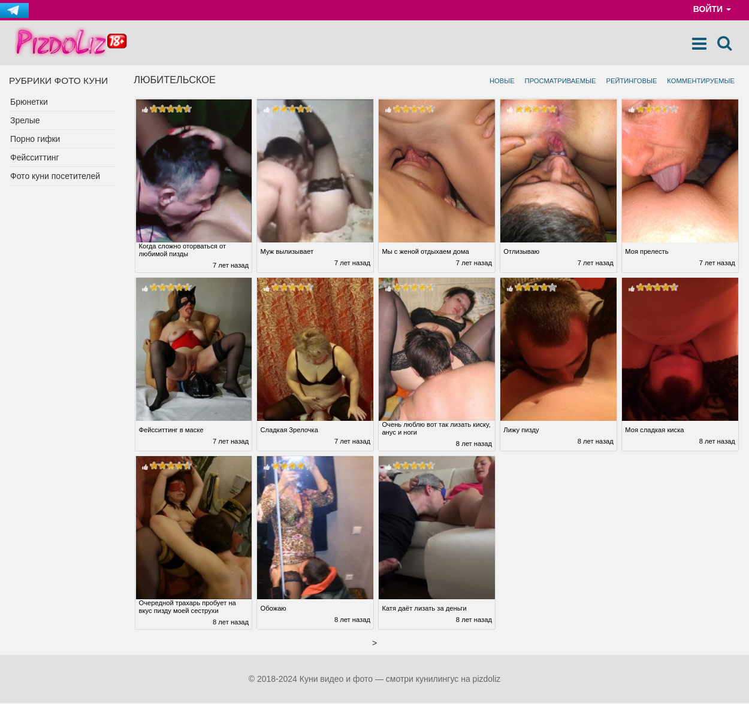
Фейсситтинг (34, 158)
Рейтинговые (631, 81)
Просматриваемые (560, 81)
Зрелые (25, 121)
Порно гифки (35, 139)
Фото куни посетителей (55, 176)
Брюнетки (29, 102)
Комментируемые (701, 81)
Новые (502, 81)
